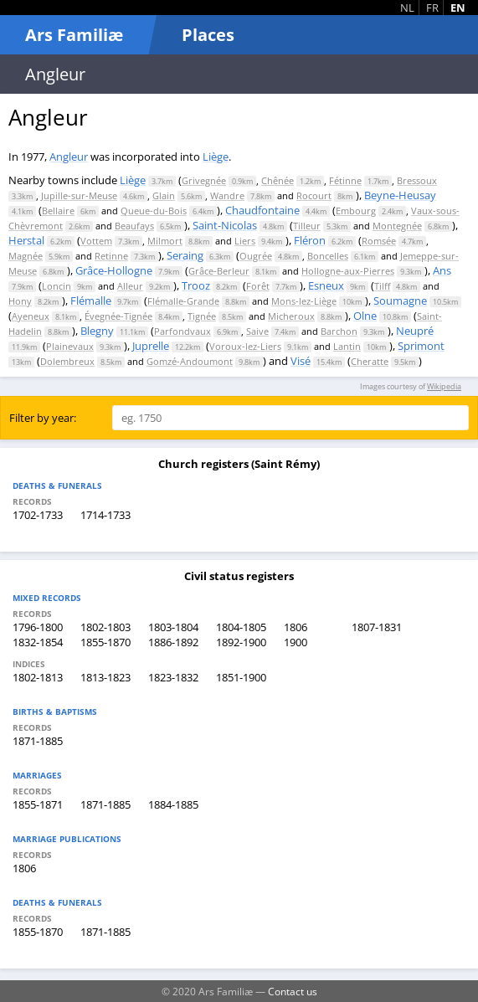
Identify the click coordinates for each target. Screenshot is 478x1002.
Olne (365, 315)
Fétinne (345, 180)
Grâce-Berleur (218, 271)
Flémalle (90, 300)
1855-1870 (105, 642)
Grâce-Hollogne (113, 270)
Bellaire (58, 210)
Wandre (227, 195)
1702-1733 (38, 514)
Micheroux (291, 316)
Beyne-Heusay (400, 195)
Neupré (415, 330)
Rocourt (314, 195)
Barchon (339, 331)
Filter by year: (42, 417)
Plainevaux (70, 346)
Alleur (130, 286)
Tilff (382, 286)
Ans (442, 270)
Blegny (97, 330)
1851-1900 (241, 677)
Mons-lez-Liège (304, 301)
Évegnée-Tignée (118, 316)
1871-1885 (38, 740)
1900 (295, 642)
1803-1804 (173, 627)
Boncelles (327, 255)
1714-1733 (105, 514)
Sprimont (421, 345)
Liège (216, 156)
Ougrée (255, 255)
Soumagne (400, 300)
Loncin (56, 286)
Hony (20, 301)
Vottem (96, 240)
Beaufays (134, 225)
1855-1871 (38, 804)
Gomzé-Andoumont (189, 361)
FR (432, 7)
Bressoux (417, 180)
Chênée (277, 180)
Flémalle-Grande (183, 301)
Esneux (326, 285)
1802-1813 (38, 677)
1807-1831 (377, 627)
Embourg (356, 210)
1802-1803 (105, 627)
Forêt (258, 286)
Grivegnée (204, 180)
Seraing (185, 255)
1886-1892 (173, 642)
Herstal (26, 240)
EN (457, 7)
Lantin (347, 346)
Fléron (310, 240)
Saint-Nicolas (225, 225)
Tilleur (307, 225)
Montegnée (397, 225)
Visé (300, 360)
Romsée (379, 240)
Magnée (25, 255)
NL (407, 7)
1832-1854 (38, 642)
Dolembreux (67, 361)
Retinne (111, 255)
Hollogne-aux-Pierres (347, 271)
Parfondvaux (182, 331)
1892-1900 (241, 642)
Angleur (68, 156)
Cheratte (369, 361)
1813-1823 (105, 677)
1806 (295, 627)
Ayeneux (30, 316)
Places (208, 34)
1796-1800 (38, 627)
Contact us (292, 991)
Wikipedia (444, 386)
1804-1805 (241, 627)
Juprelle (150, 345)
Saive (257, 331)
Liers (244, 240)
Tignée (202, 316)
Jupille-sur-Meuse (79, 195)
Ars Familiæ (74, 34)
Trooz (196, 285)
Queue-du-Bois (154, 210)
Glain (163, 195)
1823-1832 (173, 677)
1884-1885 (173, 804)
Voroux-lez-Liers (245, 346)
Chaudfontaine (262, 210)
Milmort (164, 240)
